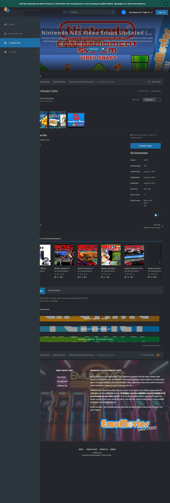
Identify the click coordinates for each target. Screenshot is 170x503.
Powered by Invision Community (99, 454)
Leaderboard (48, 385)
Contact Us (48, 393)
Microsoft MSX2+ (55, 268)
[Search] (71, 12)
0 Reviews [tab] (52, 290)
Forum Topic (145, 146)
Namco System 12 (101, 268)
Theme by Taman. (114, 454)
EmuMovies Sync (74, 385)
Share (136, 99)
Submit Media (73, 376)
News (46, 376)
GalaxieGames (62, 98)
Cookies (121, 448)
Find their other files (60, 101)
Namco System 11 (78, 268)
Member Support (49, 389)
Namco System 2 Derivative (153, 268)
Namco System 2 (125, 268)
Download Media (74, 380)
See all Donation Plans (151, 345)
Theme (89, 448)
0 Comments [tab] (69, 290)
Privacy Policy (99, 448)
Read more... (104, 49)
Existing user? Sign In (141, 12)
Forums (46, 380)
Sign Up (161, 12)
